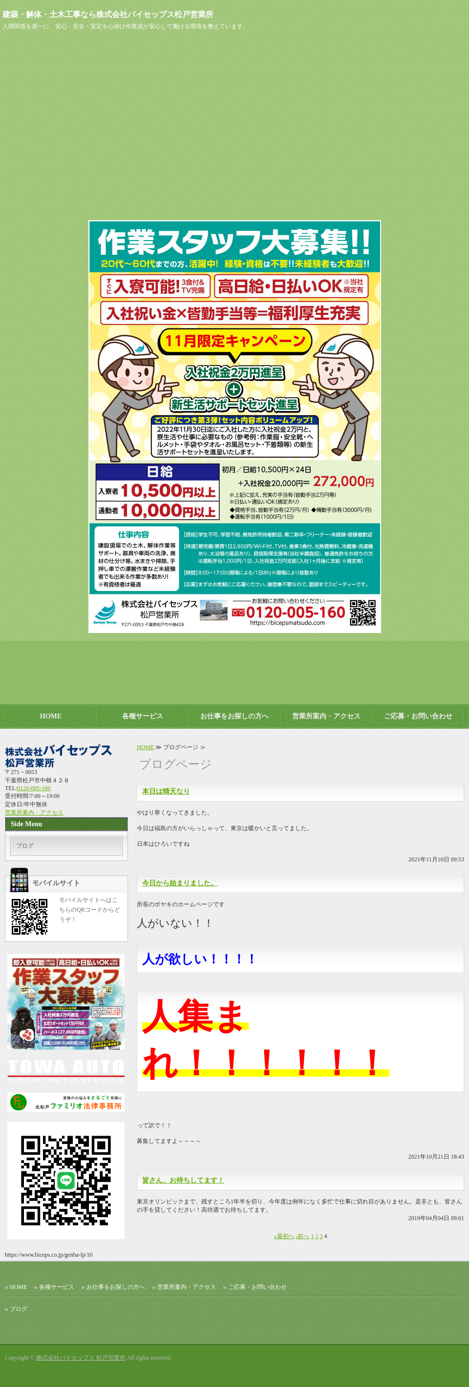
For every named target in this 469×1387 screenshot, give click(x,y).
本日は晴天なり (166, 791)
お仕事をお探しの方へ (234, 716)
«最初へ (284, 1236)
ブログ (25, 845)
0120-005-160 (33, 788)
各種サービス (142, 716)
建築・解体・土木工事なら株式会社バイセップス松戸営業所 (107, 14)
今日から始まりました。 (179, 883)
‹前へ (303, 1236)
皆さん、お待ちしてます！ (183, 1180)
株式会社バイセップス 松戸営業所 (81, 1357)
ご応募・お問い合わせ (418, 716)
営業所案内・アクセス (326, 716)
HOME (51, 716)
